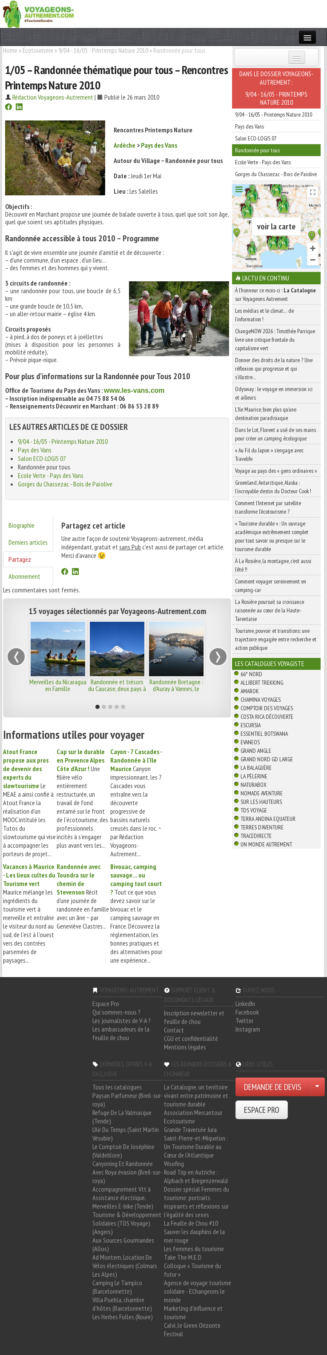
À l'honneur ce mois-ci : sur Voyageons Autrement (275, 294)
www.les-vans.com (134, 390)
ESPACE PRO (261, 1109)
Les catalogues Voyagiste (269, 663)
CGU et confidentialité (191, 1038)
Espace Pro (105, 1003)
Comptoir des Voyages (267, 708)
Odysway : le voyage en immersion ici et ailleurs (274, 393)
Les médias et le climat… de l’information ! (264, 315)
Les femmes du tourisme (194, 1248)
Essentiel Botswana (264, 734)
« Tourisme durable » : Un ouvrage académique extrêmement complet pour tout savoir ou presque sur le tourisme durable (271, 536)
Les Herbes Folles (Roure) (122, 1316)
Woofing (174, 1163)
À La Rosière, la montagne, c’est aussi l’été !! (273, 565)
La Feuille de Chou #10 (191, 1223)
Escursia (251, 725)
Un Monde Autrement (266, 844)
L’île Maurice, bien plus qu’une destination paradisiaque (265, 414)
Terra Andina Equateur (268, 819)
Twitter (244, 1020)
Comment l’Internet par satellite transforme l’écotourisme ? (268, 507)
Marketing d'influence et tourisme (193, 1312)
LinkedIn (245, 1003)
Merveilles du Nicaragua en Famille (57, 685)
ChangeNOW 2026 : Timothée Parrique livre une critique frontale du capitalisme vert (275, 339)
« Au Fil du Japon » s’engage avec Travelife (269, 454)
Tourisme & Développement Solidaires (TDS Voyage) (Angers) (126, 1223)
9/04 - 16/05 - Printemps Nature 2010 (103, 50)
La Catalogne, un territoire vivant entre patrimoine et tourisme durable (196, 1095)
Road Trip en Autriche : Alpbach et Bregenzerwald (196, 1176)
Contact (174, 1030)
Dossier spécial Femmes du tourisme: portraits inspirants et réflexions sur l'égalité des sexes (196, 1202)
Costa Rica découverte (267, 716)
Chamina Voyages (261, 699)
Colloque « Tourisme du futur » (192, 1269)
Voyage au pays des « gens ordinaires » (276, 471)
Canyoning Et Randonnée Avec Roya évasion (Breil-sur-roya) (127, 1172)
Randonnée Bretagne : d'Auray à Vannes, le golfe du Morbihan (176, 689)
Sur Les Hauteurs (261, 802)
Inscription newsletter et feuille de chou (194, 1017)
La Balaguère (256, 768)
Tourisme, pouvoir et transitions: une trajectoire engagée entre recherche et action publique (275, 639)
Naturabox (254, 785)
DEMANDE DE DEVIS (272, 1086)
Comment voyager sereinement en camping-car (270, 585)
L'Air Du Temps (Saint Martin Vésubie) (125, 1133)
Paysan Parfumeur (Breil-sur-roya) (127, 1099)
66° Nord (251, 674)
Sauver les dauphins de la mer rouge (194, 1235)
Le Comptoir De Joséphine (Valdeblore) (123, 1150)
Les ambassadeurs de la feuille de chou (120, 1033)
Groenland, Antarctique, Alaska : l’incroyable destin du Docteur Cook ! (273, 487)
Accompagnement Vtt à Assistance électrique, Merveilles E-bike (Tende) (122, 1197)
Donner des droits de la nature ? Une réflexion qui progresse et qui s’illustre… (274, 368)
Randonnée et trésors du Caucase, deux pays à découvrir (117, 689)
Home (10, 50)
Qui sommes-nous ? (116, 1012)
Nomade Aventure (262, 793)
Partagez (20, 559)
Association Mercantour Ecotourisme (193, 1116)
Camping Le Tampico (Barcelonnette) (117, 1286)
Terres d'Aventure (262, 827)
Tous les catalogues (117, 1087)
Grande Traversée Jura (190, 1129)
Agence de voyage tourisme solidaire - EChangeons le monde (197, 1291)
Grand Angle (256, 751)
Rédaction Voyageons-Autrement (52, 97)
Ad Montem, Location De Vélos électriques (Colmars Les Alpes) (124, 1265)
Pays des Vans (159, 145)
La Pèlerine (254, 776)
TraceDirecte (256, 836)
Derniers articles (28, 542)
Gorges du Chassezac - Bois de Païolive (65, 484)
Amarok (250, 691)
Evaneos (250, 742)
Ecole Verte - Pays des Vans (50, 475)
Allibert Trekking (262, 682)
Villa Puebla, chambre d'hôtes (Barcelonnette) (122, 1303)
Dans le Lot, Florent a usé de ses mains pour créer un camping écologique (275, 434)
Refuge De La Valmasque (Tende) (122, 1116)
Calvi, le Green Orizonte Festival (192, 1329)
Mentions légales (185, 1047)
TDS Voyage (254, 810)
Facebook (247, 1012)
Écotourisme (38, 50)
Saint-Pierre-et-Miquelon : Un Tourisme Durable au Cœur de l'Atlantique (196, 1146)
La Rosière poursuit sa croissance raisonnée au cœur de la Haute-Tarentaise (269, 610)
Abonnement (24, 576)
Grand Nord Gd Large (267, 759)
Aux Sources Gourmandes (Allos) (123, 1244)
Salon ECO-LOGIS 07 (42, 458)
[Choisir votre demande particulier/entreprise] (317, 1087)
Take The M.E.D (182, 1257)
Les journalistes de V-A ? (121, 1020)
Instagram (247, 1029)
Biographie (21, 525)
